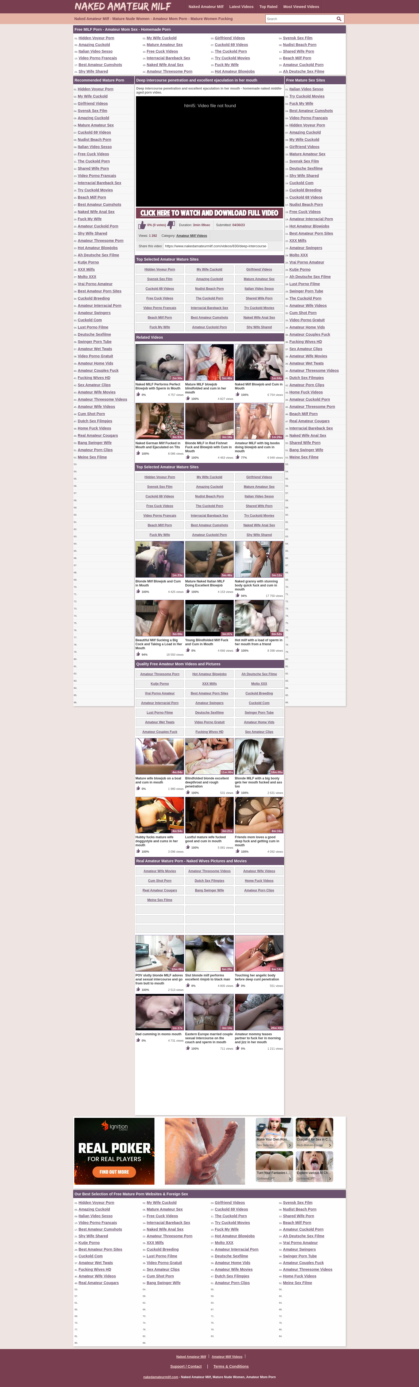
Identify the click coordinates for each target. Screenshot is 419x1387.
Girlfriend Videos (230, 38)
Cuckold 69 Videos (231, 45)
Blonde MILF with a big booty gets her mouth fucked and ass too (258, 845)
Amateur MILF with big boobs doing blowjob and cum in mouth (257, 510)
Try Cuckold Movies (232, 58)
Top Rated (268, 7)
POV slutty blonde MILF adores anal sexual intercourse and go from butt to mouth (159, 1042)
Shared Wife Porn (298, 51)
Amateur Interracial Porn (99, 305)
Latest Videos (241, 7)
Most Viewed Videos (301, 7)
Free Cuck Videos (162, 51)
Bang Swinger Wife (95, 443)
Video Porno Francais (98, 58)
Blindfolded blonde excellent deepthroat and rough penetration (207, 845)
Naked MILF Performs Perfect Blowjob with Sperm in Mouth (157, 449)
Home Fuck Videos (94, 428)
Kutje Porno (88, 262)
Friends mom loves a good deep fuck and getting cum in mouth (257, 904)
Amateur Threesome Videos (102, 399)
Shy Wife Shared (93, 71)
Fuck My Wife (227, 65)
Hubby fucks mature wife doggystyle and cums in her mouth (156, 904)
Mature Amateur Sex (165, 45)
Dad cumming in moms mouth (158, 1097)
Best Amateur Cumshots (100, 65)
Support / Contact (185, 1366)
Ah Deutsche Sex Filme (303, 71)
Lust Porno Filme (93, 327)
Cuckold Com (90, 320)
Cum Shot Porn (91, 414)
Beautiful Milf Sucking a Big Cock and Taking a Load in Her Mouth (158, 707)
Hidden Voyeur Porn (96, 38)
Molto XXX (87, 277)
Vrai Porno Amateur (95, 284)
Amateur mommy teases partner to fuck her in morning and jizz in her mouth (258, 1101)
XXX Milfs (86, 269)
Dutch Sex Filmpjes (95, 421)
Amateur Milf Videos (191, 236)
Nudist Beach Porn (299, 45)
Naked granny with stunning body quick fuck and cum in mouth (256, 648)
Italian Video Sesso (95, 51)
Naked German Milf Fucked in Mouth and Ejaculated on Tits (157, 508)
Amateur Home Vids (95, 363)
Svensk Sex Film (298, 38)
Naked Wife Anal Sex (165, 65)
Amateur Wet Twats (95, 349)
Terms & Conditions (231, 1366)
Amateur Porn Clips (95, 450)
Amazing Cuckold (94, 45)
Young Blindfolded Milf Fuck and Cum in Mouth (206, 705)
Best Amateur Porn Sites (100, 291)
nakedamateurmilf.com (160, 1377)
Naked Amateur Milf (206, 7)
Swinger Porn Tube (95, 341)
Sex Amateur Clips (94, 385)
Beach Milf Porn (297, 58)
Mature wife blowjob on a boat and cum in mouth (158, 843)
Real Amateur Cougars (98, 435)
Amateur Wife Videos (96, 406)
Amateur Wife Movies (96, 392)
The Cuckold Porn (231, 51)
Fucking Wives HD (94, 378)
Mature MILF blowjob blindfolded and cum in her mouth (205, 451)
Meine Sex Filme (92, 457)
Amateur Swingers (94, 313)
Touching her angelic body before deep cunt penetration (257, 1040)
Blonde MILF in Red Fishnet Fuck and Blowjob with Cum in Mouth (208, 510)
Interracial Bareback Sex (168, 58)
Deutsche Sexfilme (94, 334)
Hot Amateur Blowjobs (235, 71)
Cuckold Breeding (94, 298)
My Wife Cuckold (162, 38)
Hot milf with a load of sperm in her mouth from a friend (258, 705)
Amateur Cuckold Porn (303, 65)
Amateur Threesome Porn (169, 71)
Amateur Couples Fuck (98, 370)
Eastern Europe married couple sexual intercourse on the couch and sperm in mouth (209, 1101)
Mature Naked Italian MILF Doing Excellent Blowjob (205, 646)
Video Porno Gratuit (95, 356)
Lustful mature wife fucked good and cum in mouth (205, 902)
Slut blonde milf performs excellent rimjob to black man (207, 1040)
